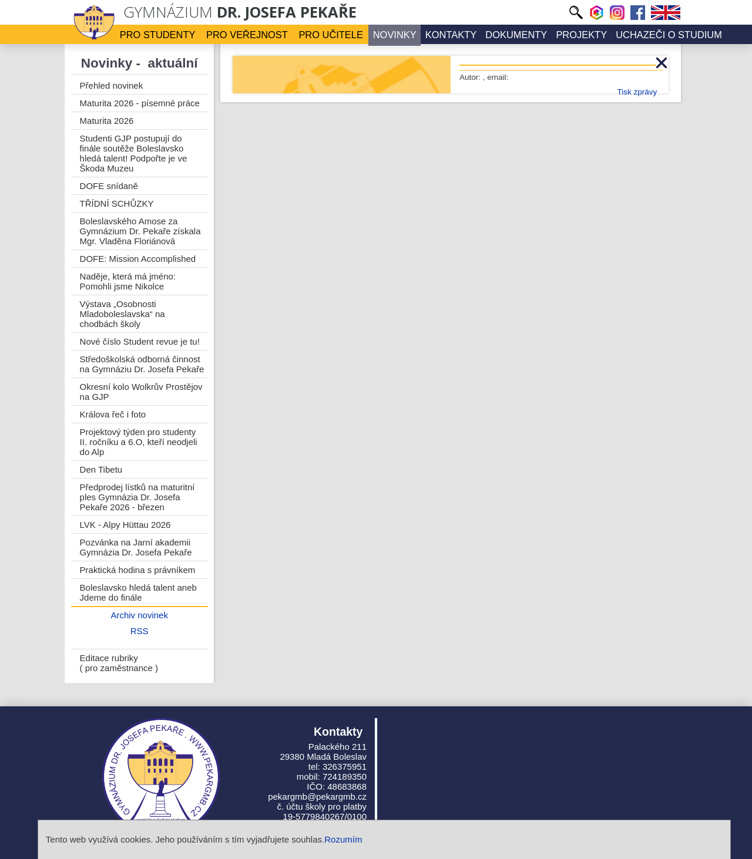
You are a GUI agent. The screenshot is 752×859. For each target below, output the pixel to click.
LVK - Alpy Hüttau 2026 (125, 525)
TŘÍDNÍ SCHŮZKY (117, 203)
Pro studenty (160, 34)
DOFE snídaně (109, 186)
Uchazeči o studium (664, 34)
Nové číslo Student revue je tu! (140, 341)
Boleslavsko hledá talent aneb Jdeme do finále (138, 592)
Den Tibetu (101, 469)
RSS (139, 631)
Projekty (578, 34)
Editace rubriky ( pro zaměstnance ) (119, 663)
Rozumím (343, 839)
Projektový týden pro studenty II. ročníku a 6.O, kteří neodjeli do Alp (138, 442)
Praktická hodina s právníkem (138, 570)
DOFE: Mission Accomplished (138, 259)
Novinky (394, 34)
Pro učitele (331, 34)
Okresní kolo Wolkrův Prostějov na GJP (141, 392)
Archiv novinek (139, 615)
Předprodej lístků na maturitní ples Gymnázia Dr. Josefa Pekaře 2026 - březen (137, 497)
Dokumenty (514, 34)
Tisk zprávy (637, 91)
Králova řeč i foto (113, 414)
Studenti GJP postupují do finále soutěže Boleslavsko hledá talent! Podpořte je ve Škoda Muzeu (133, 153)
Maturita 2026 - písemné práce (140, 103)
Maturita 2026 (107, 121)
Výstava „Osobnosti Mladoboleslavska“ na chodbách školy (122, 314)
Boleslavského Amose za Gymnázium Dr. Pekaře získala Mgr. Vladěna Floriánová (140, 231)
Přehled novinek (111, 85)
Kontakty (450, 34)
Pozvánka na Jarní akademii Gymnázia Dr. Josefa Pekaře (136, 547)
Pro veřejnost (248, 34)
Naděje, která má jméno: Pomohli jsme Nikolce (128, 281)
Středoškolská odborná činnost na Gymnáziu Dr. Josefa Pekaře (142, 364)
